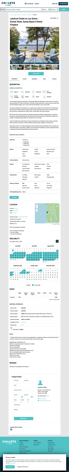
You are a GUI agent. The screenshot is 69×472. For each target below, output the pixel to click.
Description (14, 79)
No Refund (23, 322)
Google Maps (56, 224)
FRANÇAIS (37, 4)
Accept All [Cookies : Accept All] (10, 467)
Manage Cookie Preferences (25, 451)
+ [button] (36, 205)
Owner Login (36, 445)
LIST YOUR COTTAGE (63, 4)
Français (25, 453)
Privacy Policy (22, 449)
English (20, 453)
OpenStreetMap (52, 222)
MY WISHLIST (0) (30, 4)
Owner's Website (42, 399)
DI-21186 (34, 14)
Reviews (54, 79)
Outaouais (16, 210)
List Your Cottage (37, 442)
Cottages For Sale (51, 445)
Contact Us (21, 445)
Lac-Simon (14, 213)
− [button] (36, 207)
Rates (44, 79)
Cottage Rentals (51, 442)
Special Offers (51, 449)
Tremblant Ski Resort (23, 217)
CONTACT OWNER (36, 74)
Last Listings (50, 447)
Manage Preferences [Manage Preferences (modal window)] (22, 466)
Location (24, 79)
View (22, 325)
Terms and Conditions (23, 447)
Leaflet (46, 222)
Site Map (21, 442)
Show (47, 396)
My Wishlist (50, 451)
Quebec (16, 208)
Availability (34, 79)
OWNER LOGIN (55, 4)
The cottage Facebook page (45, 400)
